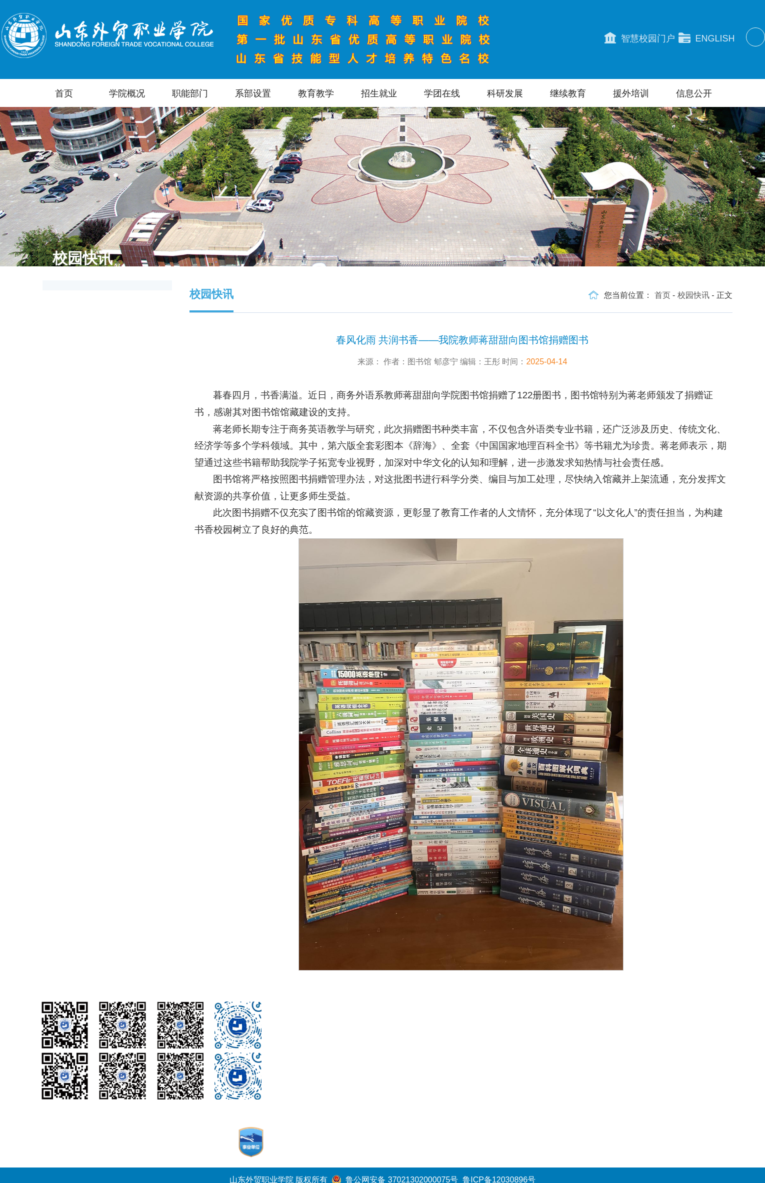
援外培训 (631, 93)
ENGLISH (706, 37)
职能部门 (190, 93)
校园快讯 (694, 295)
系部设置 (253, 93)
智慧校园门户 (639, 38)
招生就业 (379, 93)
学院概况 (127, 93)
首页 (64, 93)
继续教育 (568, 93)
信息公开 (694, 93)
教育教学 (316, 93)
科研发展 (505, 93)
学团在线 (442, 93)
